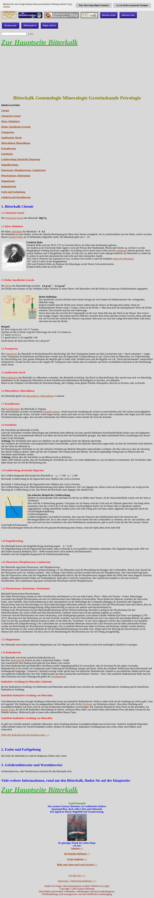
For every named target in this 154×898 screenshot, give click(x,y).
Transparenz (7, 132)
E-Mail (106, 886)
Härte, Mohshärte (10, 121)
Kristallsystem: (13, 409)
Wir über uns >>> (77, 875)
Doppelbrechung (9, 165)
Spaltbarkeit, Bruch (11, 137)
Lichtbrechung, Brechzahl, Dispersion (20, 159)
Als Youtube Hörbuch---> (77, 853)
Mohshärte (17, 231)
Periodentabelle (58, 676)
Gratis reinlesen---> (77, 859)
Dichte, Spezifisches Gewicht (16, 127)
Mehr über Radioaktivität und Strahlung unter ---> (25, 735)
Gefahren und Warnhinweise (16, 197)
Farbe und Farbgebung (13, 192)
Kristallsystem (8, 148)
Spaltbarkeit (12, 377)
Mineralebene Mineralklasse (15, 143)
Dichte (8, 286)
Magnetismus (8, 181)
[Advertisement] (77, 71)
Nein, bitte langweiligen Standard (94, 5)
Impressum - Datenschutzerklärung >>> (77, 881)
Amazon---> (77, 848)
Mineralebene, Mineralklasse (40, 396)
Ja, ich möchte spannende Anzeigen (132, 5)
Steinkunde (121, 250)
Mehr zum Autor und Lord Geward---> (77, 864)
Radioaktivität (8, 186)
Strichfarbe (7, 154)
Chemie (5, 110)
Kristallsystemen (51, 411)
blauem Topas (8, 709)
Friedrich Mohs (15, 237)
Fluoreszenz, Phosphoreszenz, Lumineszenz (23, 170)
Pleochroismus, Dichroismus (15, 175)
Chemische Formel (10, 116)
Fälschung (87, 704)
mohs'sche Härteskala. (123, 258)
